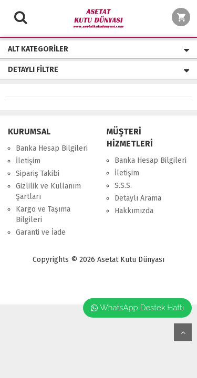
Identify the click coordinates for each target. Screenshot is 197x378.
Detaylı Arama (138, 198)
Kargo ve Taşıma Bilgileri (43, 214)
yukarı (183, 332)
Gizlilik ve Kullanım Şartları (48, 191)
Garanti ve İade (41, 232)
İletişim (28, 160)
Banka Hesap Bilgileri (52, 148)
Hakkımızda (134, 210)
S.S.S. (123, 185)
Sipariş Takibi (37, 173)
